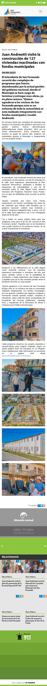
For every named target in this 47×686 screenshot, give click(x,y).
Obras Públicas (7, 577)
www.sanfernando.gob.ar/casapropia (16, 356)
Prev (3, 546)
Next (44, 546)
